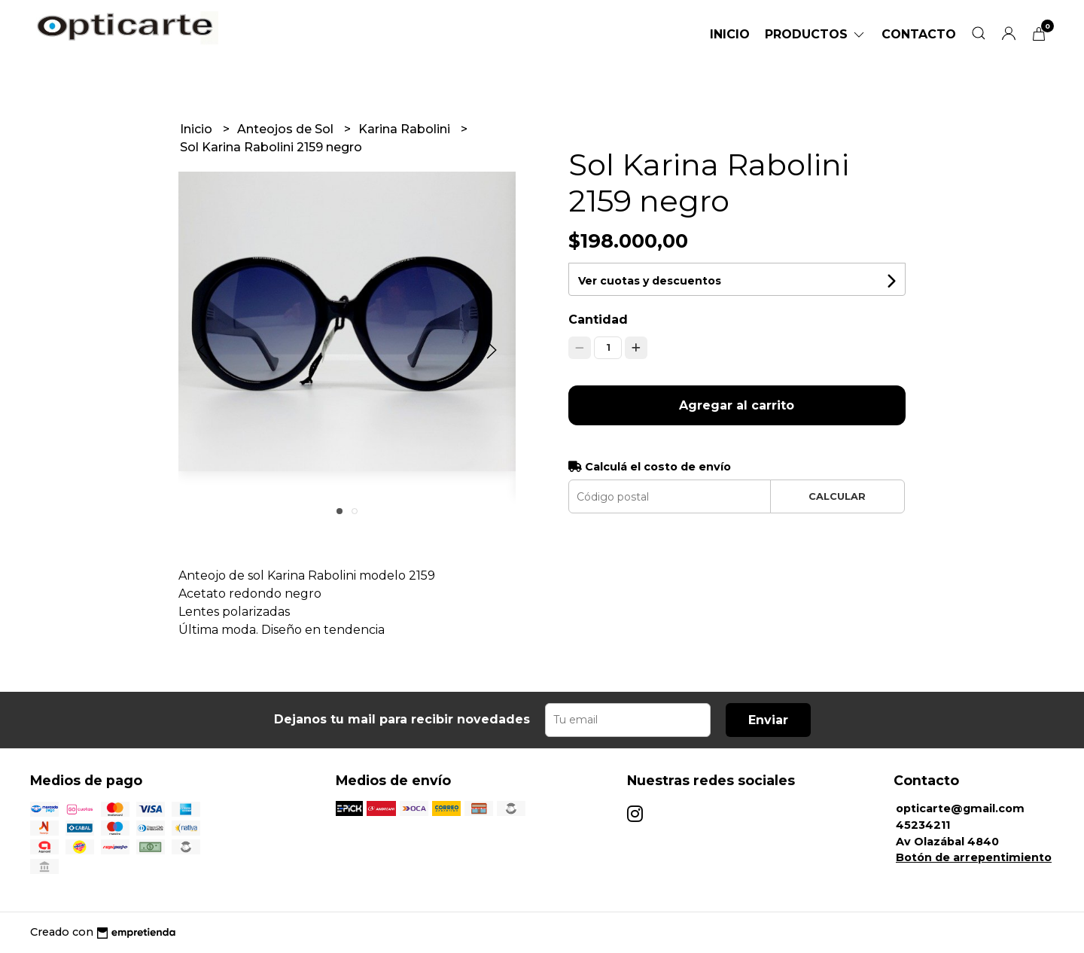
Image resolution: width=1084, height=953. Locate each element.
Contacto (919, 34)
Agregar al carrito (736, 405)
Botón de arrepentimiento (974, 857)
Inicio (730, 34)
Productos (815, 34)
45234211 (923, 825)
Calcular (837, 496)
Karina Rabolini (405, 129)
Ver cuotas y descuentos (649, 281)
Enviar (768, 720)
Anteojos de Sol (286, 129)
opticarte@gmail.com (960, 808)
